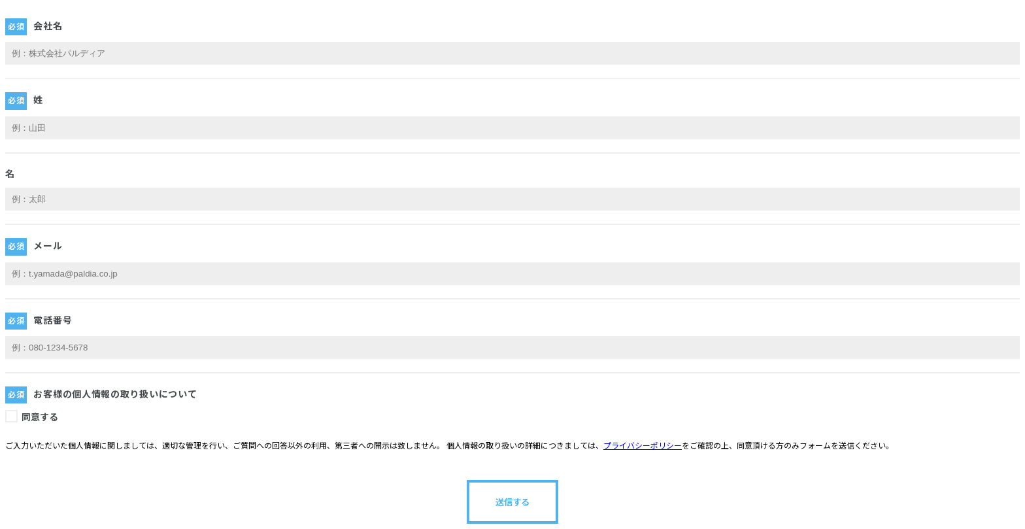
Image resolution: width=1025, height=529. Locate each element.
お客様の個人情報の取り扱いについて (115, 394)
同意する (40, 417)
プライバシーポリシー (642, 446)
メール (47, 246)
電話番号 (52, 320)
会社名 (47, 26)
